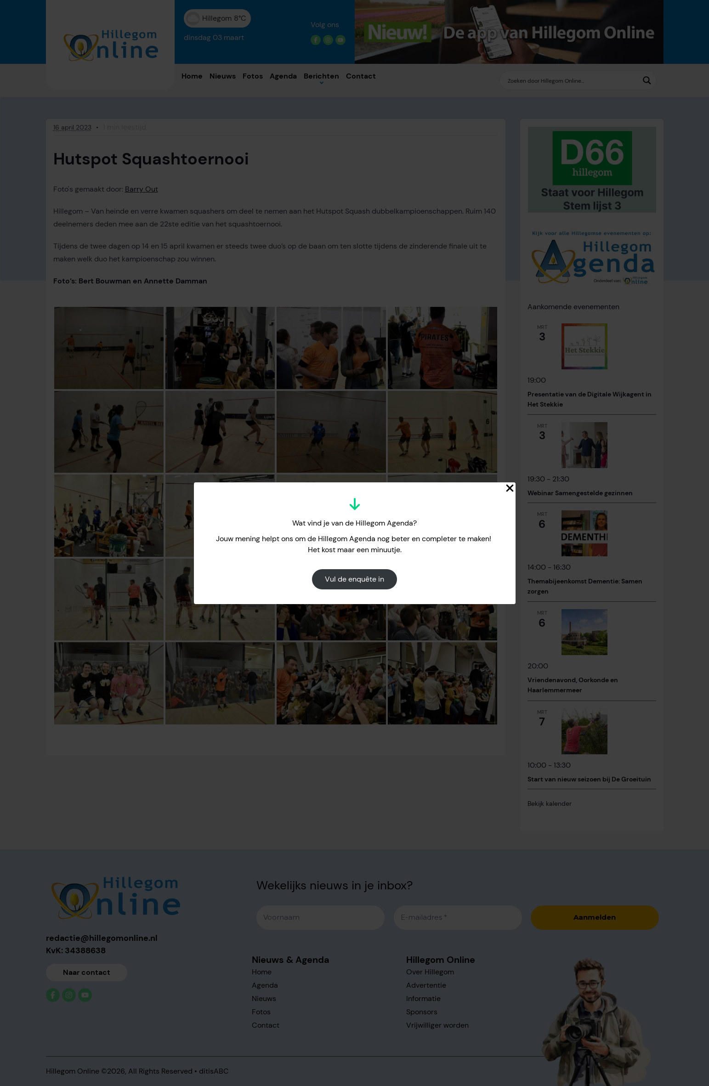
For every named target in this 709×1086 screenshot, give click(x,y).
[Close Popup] (510, 488)
